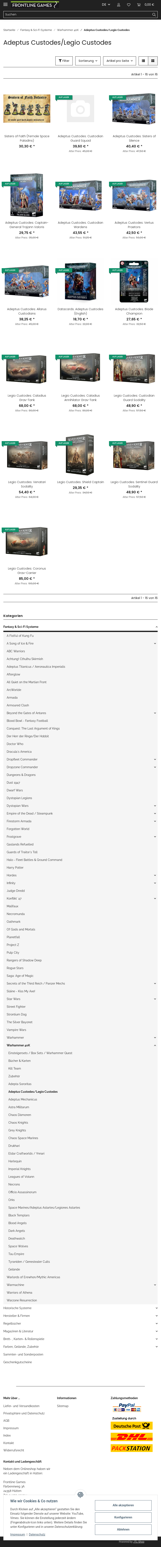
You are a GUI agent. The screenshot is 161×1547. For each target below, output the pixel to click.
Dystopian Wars (18, 805)
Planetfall (13, 937)
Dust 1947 (13, 782)
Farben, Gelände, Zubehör (21, 1346)
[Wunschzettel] (129, 4)
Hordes (12, 875)
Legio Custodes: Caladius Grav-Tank (27, 397)
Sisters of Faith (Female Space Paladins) (26, 138)
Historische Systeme (17, 1308)
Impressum (11, 1428)
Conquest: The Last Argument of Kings (33, 728)
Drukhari (14, 1145)
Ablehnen (123, 1529)
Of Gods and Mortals (21, 929)
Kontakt (8, 1443)
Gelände (14, 1269)
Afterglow (13, 674)
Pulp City (13, 952)
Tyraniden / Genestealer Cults (29, 1261)
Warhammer (15, 1037)
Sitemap (63, 1406)
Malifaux (12, 906)
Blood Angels (17, 1223)
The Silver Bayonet (19, 1022)
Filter (64, 61)
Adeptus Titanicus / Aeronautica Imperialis (36, 666)
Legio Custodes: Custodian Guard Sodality (134, 397)
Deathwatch (16, 1238)
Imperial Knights (19, 1169)
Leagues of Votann (21, 1176)
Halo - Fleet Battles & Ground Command (34, 860)
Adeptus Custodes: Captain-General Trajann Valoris (26, 225)
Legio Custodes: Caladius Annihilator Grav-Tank (80, 397)
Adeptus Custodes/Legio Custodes (33, 1091)
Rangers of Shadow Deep (24, 960)
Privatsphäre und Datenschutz (24, 1413)
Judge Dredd (16, 890)
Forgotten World (18, 829)
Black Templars (19, 1215)
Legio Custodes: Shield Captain (80, 482)
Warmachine (15, 1285)
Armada (12, 697)
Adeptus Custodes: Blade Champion (134, 311)
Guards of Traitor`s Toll (22, 852)
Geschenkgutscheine (17, 1362)
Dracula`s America (19, 751)
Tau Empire (16, 1254)
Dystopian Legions (19, 798)
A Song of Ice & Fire (20, 643)
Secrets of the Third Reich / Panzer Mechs (36, 983)
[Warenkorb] (146, 4)
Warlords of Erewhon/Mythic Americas (33, 1277)
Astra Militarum (18, 1107)
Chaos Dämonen (19, 1115)
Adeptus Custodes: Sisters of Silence (134, 138)
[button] (119, 4)
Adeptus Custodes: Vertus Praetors (134, 225)
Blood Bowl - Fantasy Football (27, 720)
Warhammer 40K (18, 1045)
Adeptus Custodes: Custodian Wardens (80, 225)
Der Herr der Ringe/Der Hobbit (28, 736)
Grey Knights (17, 1130)
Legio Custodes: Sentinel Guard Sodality (134, 484)
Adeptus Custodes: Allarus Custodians (27, 311)
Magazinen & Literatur (18, 1331)
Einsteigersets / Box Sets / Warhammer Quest (40, 1053)
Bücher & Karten (19, 1060)
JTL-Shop (138, 1541)
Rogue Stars (15, 968)
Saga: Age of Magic (20, 975)
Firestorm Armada (19, 821)
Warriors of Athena (19, 1292)
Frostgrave (14, 836)
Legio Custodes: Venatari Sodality (27, 484)
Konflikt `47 (14, 898)
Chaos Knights (18, 1122)
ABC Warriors (16, 651)
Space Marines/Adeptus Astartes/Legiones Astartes (44, 1207)
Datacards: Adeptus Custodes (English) (80, 311)
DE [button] (104, 4)
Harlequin (15, 1161)
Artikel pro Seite (117, 61)
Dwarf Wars (15, 790)
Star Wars (13, 999)
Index (7, 1435)
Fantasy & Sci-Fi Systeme (20, 626)
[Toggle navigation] (5, 2)
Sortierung (86, 61)
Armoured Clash (18, 705)
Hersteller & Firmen (16, 1315)
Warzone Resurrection (22, 1300)
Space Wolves (18, 1246)
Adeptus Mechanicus (22, 1099)
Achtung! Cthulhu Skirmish (25, 659)
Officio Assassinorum (22, 1192)
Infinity (11, 883)
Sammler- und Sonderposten (23, 1354)
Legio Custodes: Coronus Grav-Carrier (27, 570)
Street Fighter (16, 1006)
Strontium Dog (17, 1014)
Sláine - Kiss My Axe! (21, 991)
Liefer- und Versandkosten (21, 1406)
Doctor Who (15, 744)
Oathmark (13, 921)
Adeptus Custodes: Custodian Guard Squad (80, 138)
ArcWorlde (14, 690)
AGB (6, 1420)
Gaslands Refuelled (20, 844)
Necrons (14, 1184)
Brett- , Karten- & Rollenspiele (23, 1339)
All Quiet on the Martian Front (27, 682)
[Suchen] (77, 14)
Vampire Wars (16, 1030)
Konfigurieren (123, 1517)
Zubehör (14, 1076)
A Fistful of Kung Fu (20, 635)
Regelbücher (12, 1323)
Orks (11, 1200)
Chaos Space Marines (23, 1138)
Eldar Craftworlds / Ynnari (26, 1153)
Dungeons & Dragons (21, 775)
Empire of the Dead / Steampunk (30, 813)
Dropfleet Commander (22, 759)
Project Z (13, 945)
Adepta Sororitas (19, 1084)
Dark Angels (16, 1230)
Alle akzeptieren (123, 1505)
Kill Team (14, 1068)
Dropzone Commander (22, 767)
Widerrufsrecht (13, 1450)
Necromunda (16, 914)
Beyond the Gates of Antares (26, 713)
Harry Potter (15, 867)
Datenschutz (37, 1534)
